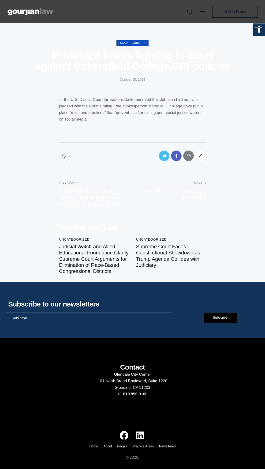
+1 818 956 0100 (132, 394)
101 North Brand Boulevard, (123, 381)
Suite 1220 (157, 381)
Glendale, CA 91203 (132, 387)
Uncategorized (132, 43)
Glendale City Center (132, 374)
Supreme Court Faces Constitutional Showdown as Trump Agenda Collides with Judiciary (168, 256)
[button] (259, 29)
